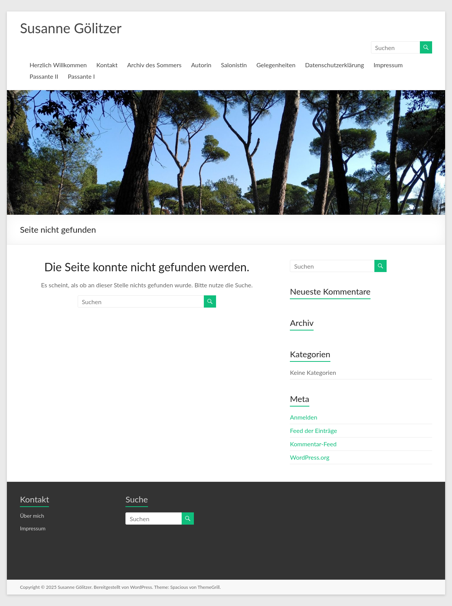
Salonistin (234, 64)
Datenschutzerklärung (334, 64)
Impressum (388, 64)
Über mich (32, 515)
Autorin (201, 64)
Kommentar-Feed (313, 443)
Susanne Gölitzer (71, 27)
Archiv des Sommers (154, 64)
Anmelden (303, 417)
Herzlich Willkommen (58, 64)
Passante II (43, 76)
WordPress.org (309, 457)
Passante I (81, 76)
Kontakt (106, 64)
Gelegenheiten (276, 64)
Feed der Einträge (313, 430)
